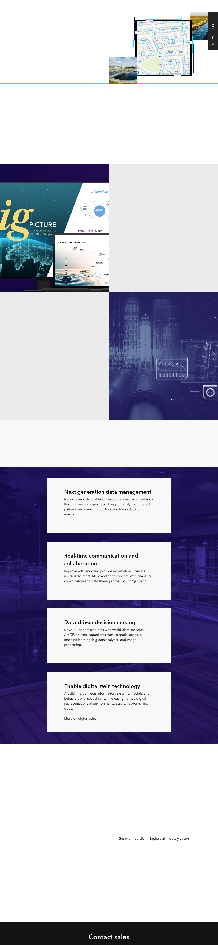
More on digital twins (80, 718)
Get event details (131, 838)
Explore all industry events (169, 838)
